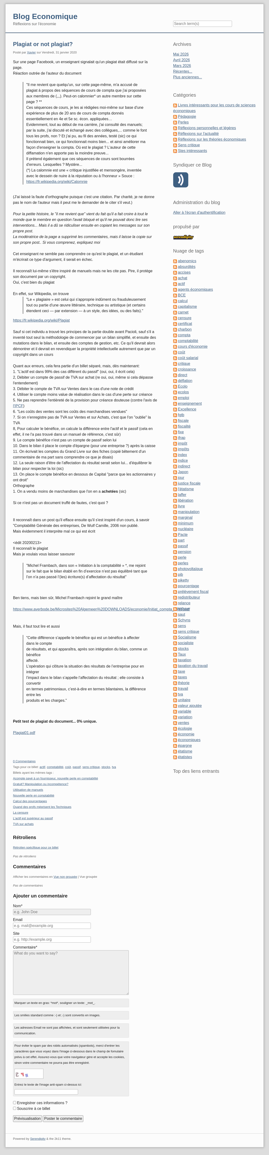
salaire (183, 609)
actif (42, 767)
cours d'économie (193, 346)
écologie (185, 728)
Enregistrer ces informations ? (42, 1103)
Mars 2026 (182, 66)
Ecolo (182, 386)
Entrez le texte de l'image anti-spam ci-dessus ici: (48, 1084)
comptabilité (55, 767)
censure (184, 318)
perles (183, 563)
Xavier (31, 52)
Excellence (187, 409)
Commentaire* (25, 947)
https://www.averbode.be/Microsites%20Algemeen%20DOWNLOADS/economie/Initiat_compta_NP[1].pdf (101, 609)
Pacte (183, 535)
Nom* (18, 906)
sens (182, 626)
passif (77, 767)
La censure (20, 812)
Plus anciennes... (187, 77)
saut (181, 614)
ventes (183, 723)
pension (184, 552)
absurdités (186, 267)
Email (18, 920)
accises (184, 272)
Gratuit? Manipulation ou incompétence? (40, 784)
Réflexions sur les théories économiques (212, 139)
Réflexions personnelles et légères (207, 128)
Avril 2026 (181, 60)
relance (184, 603)
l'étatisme (186, 489)
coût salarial (188, 358)
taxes (182, 677)
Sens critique (189, 145)
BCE (182, 295)
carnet (183, 312)
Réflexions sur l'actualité (198, 134)
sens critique (91, 767)
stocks (106, 767)
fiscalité (184, 426)
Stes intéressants (192, 151)
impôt (182, 443)
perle (182, 557)
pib (180, 575)
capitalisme (187, 307)
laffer (182, 495)
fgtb (181, 415)
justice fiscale (189, 483)
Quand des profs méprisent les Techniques (42, 807)
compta (184, 335)
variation (185, 717)
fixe (181, 432)
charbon (185, 329)
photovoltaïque (190, 569)
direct (182, 375)
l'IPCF (18, 406)
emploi (183, 398)
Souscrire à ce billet (33, 1109)
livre (181, 506)
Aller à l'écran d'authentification (199, 212)
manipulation (188, 512)
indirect (184, 466)
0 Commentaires (24, 761)
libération (185, 500)
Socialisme (187, 637)
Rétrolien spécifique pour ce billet (36, 847)
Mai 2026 (181, 54)
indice (183, 460)
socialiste (186, 643)
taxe (181, 671)
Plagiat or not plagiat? (43, 44)
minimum (185, 523)
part (181, 540)
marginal (185, 517)
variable (184, 711)
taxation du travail (193, 666)
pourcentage (188, 586)
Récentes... (182, 71)
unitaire (184, 700)
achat (182, 278)
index (182, 455)
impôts (183, 449)
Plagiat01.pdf (24, 733)
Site (16, 933)
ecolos (183, 392)
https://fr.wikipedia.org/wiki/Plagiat (41, 320)
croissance (187, 369)
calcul (183, 301)
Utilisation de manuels (28, 790)
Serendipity (38, 1139)
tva (114, 767)
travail (183, 689)
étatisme (185, 751)
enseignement (190, 403)
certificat (185, 324)
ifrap (181, 438)
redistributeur (189, 597)
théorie (184, 683)
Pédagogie (187, 117)
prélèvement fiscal (193, 592)
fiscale (183, 421)
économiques (189, 740)
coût (68, 767)
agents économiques (195, 289)
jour (181, 478)
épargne (185, 746)
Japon (183, 472)
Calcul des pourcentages (30, 801)
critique (184, 364)
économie (186, 734)
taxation (184, 660)
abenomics (187, 261)
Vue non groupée (65, 876)
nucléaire (185, 529)
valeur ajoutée (190, 706)
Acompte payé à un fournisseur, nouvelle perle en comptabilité (55, 778)
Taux (182, 654)
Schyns (184, 620)
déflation (185, 381)
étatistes (185, 757)
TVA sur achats (23, 824)
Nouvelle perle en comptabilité (33, 795)
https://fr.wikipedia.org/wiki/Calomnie (57, 182)
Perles (183, 122)
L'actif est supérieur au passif (33, 818)
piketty (183, 580)
